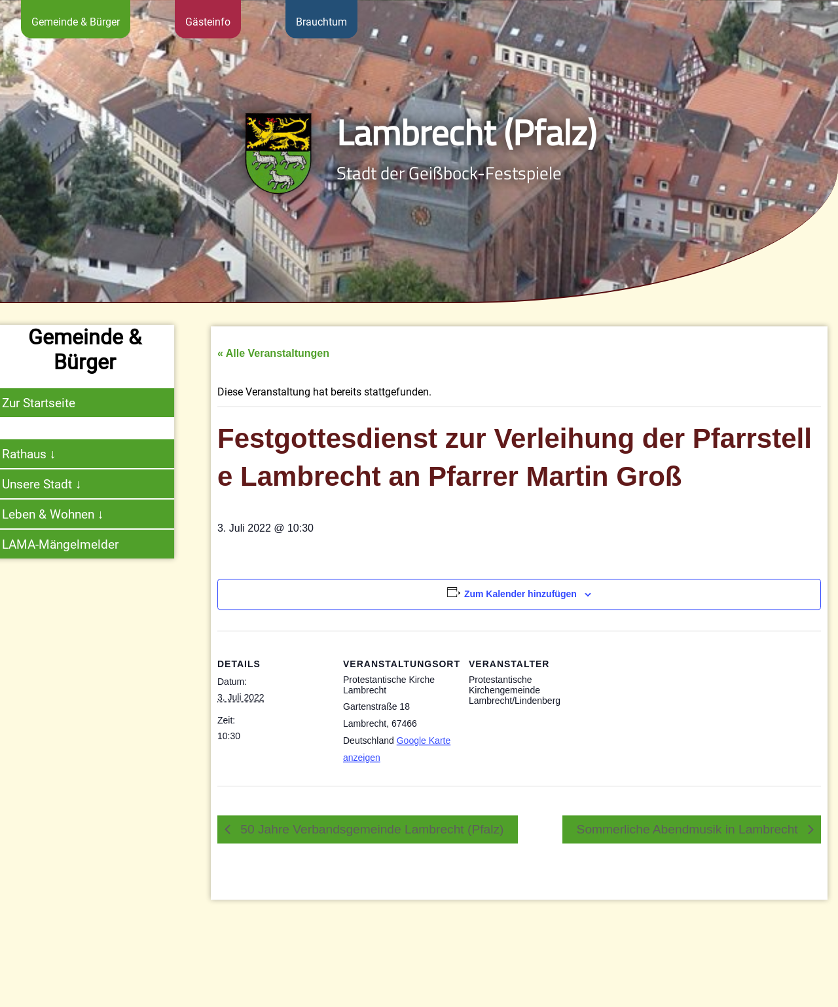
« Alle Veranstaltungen (273, 404)
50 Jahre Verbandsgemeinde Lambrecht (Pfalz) (370, 880)
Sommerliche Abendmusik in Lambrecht (689, 880)
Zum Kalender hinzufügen (520, 645)
